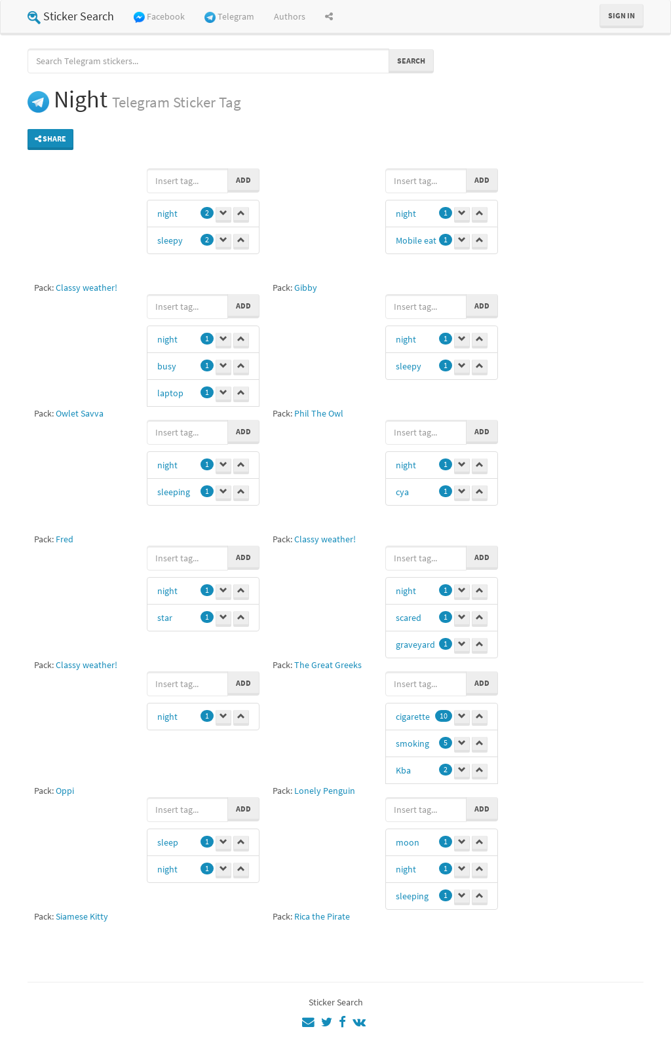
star (164, 618)
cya (402, 492)
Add (243, 180)
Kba (403, 770)
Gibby (305, 287)
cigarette (413, 716)
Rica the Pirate (322, 916)
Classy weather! (86, 287)
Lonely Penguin (324, 790)
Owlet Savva (80, 413)
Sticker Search (71, 16)
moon (407, 842)
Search (411, 61)
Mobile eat (416, 240)
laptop (170, 393)
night (167, 213)
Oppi (65, 790)
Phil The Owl (318, 413)
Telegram (229, 16)
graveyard (415, 644)
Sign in (621, 15)
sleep (167, 842)
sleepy (170, 240)
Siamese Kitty (82, 916)
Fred (64, 539)
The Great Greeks (328, 665)
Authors (289, 16)
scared (408, 618)
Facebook (159, 16)
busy (166, 366)
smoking (412, 743)
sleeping (173, 492)
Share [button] (50, 138)
